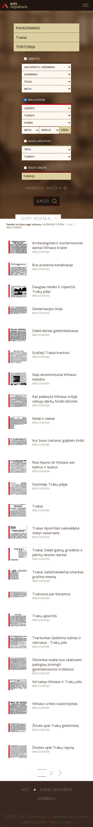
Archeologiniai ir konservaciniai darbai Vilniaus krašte (57, 245)
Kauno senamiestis (56, 790)
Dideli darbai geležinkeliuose (55, 330)
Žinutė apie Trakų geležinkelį (55, 725)
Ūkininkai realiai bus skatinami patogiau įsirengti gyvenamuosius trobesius (56, 664)
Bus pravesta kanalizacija (52, 265)
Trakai (37, 506)
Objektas (34, 58)
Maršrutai (46, 799)
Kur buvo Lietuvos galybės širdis (58, 440)
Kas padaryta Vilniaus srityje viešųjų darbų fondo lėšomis (55, 399)
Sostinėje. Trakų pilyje (50, 484)
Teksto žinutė (37, 168)
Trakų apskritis (44, 616)
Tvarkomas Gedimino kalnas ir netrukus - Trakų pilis (56, 640)
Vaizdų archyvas (39, 141)
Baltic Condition (62, 822)
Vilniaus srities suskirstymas (55, 703)
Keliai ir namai (43, 418)
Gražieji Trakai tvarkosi (50, 352)
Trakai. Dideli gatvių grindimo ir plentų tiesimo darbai (57, 552)
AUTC (25, 790)
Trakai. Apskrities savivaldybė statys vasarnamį (56, 530)
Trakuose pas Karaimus (51, 594)
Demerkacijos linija (47, 308)
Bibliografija (36, 100)
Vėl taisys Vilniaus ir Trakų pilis (57, 681)
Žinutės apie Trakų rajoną (53, 747)
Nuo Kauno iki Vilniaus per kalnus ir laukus (53, 464)
